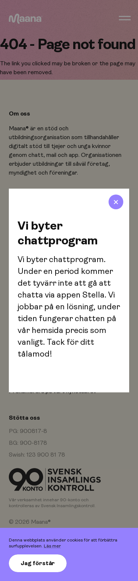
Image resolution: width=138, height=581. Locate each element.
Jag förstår (38, 563)
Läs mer (52, 546)
